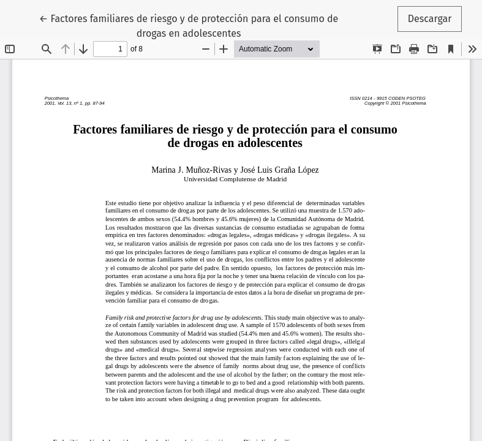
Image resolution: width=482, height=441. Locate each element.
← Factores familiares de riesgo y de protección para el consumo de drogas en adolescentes (188, 25)
